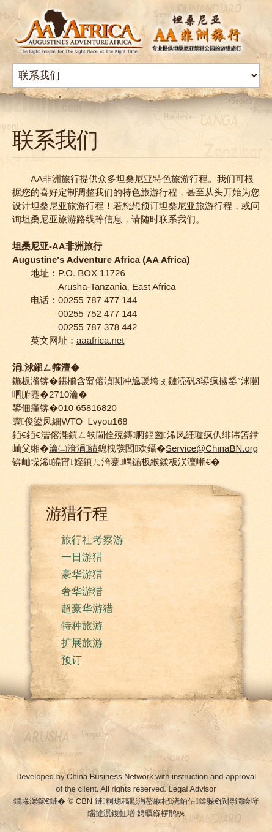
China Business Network (110, 776)
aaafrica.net (100, 340)
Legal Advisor (192, 788)
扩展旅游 (82, 643)
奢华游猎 (82, 591)
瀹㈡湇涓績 (73, 448)
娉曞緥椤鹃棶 (161, 813)
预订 (71, 660)
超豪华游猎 (87, 609)
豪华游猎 (82, 574)
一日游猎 (82, 557)
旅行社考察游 (92, 540)
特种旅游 (82, 626)
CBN (84, 801)
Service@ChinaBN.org (212, 448)
